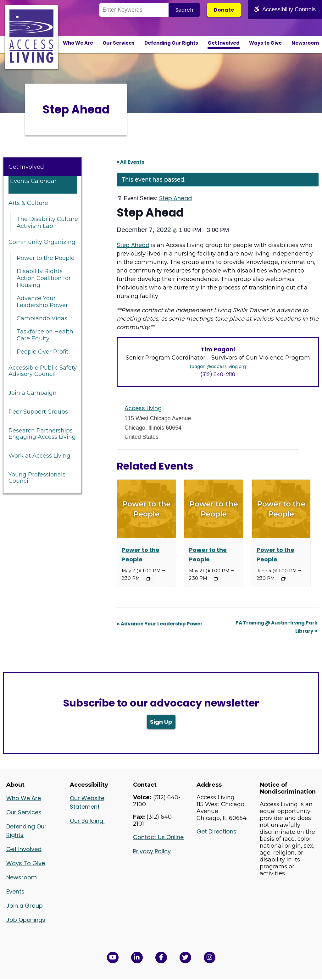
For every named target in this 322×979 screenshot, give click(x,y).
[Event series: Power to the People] (149, 578)
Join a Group (24, 906)
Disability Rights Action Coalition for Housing (44, 278)
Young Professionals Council (36, 477)
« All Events (130, 162)
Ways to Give (265, 43)
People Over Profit (43, 351)
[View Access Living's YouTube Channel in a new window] (113, 957)
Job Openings (25, 920)
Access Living (143, 408)
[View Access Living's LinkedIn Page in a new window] (137, 957)
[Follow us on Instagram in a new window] (209, 957)
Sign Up (161, 722)
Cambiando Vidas (42, 318)
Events (15, 891)
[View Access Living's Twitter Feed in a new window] (185, 957)
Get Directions (216, 831)
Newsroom (305, 43)
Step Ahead (133, 245)
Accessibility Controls (285, 9)
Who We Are (78, 43)
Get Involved (224, 43)
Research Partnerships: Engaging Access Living (42, 433)
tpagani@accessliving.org (218, 366)
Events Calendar (33, 181)
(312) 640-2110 (217, 374)
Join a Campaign (32, 392)
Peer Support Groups (38, 411)
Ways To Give (25, 863)
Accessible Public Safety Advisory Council (42, 370)
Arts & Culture (28, 203)
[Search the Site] (134, 10)
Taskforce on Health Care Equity (45, 335)
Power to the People (46, 258)
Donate (224, 10)
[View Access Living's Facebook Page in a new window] (161, 957)
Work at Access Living (39, 455)
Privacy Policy (152, 851)
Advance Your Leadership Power (42, 302)
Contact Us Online (158, 837)
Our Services (119, 43)
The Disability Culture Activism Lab (47, 222)
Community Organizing (41, 242)
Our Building (87, 821)
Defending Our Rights (171, 43)
